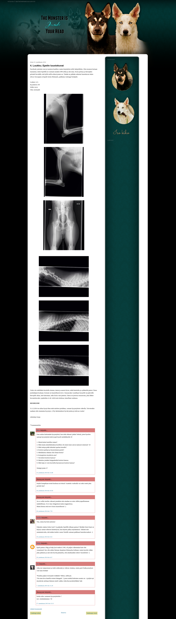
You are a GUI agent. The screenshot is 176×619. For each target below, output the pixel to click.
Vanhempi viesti (92, 613)
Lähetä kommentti (36, 609)
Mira (38, 430)
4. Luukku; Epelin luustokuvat (47, 65)
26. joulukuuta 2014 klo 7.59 (44, 511)
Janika (38, 518)
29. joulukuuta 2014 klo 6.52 (44, 537)
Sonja (38, 543)
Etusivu (63, 613)
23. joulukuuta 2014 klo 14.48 (44, 472)
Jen (37, 564)
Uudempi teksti (36, 613)
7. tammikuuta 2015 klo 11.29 (44, 585)
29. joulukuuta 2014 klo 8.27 (44, 557)
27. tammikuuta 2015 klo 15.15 (45, 603)
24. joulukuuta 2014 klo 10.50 (44, 490)
